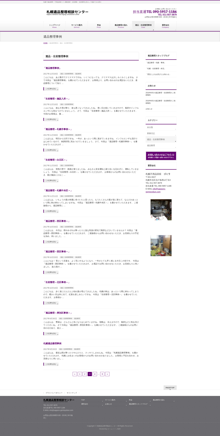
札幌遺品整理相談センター (107, 426)
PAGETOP (170, 388)
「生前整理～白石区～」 (55, 160)
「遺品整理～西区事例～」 (56, 221)
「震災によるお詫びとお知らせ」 (158, 74)
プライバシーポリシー (54, 393)
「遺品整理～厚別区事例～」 (58, 313)
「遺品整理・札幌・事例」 (156, 63)
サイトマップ (72, 393)
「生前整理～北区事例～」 (56, 282)
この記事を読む (50, 89)
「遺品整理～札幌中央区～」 (58, 190)
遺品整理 (78, 73)
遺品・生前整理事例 (66, 73)
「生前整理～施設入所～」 (56, 99)
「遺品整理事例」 (52, 68)
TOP (83, 400)
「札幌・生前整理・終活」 (156, 69)
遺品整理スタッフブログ (138, 404)
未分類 (150, 127)
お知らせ (149, 109)
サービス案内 (110, 400)
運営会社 (84, 404)
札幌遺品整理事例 (52, 343)
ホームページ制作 (114, 429)
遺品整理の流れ (159, 400)
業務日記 (151, 133)
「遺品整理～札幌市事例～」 (58, 129)
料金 (130, 400)
